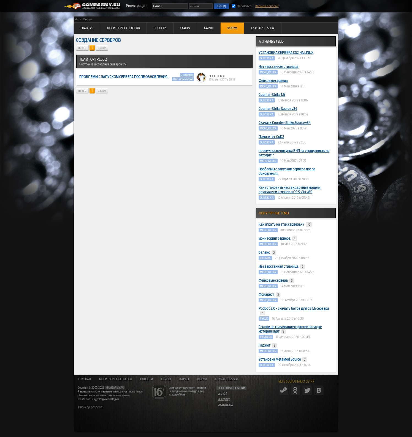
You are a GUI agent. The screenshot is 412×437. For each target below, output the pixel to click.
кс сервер (224, 399)
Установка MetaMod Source (283, 359)
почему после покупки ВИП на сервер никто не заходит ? (294, 153)
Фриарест (269, 294)
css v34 (222, 393)
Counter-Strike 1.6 (272, 95)
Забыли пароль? (267, 6)
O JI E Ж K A (216, 76)
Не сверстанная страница (279, 67)
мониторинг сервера (278, 238)
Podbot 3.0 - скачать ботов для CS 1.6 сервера (294, 310)
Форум (202, 379)
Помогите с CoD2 (271, 137)
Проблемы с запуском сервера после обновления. (287, 171)
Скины (166, 379)
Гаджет (268, 345)
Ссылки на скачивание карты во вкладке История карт (290, 329)
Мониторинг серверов (115, 379)
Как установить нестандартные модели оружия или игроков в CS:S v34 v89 (290, 190)
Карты (184, 379)
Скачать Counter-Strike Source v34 (285, 123)
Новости (146, 379)
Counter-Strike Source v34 (278, 109)
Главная (84, 379)
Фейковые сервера (273, 81)
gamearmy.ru (115, 387)
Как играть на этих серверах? (285, 224)
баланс (267, 252)
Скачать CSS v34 (226, 379)
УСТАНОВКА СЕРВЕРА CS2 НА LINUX (286, 53)
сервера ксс (225, 404)
